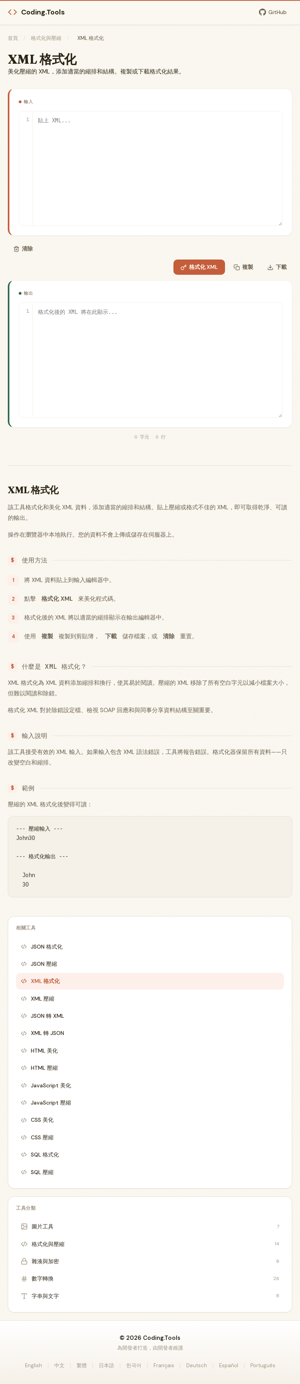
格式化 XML (199, 266)
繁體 (82, 1365)
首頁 (13, 38)
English (33, 1365)
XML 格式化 (40, 981)
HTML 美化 (39, 1050)
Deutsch (196, 1365)
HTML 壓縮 (39, 1067)
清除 (23, 248)
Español (228, 1365)
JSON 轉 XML (42, 1015)
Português (262, 1365)
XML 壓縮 (37, 998)
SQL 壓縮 (37, 1172)
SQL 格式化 (40, 1154)
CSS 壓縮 (37, 1137)
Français (164, 1365)
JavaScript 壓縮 (46, 1102)
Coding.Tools (36, 12)
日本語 (106, 1365)
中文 (59, 1365)
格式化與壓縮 (46, 38)
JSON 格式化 (41, 946)
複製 (243, 266)
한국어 (133, 1365)
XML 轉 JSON (42, 1033)
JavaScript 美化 (46, 1085)
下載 (277, 266)
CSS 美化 (37, 1119)
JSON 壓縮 (39, 963)
